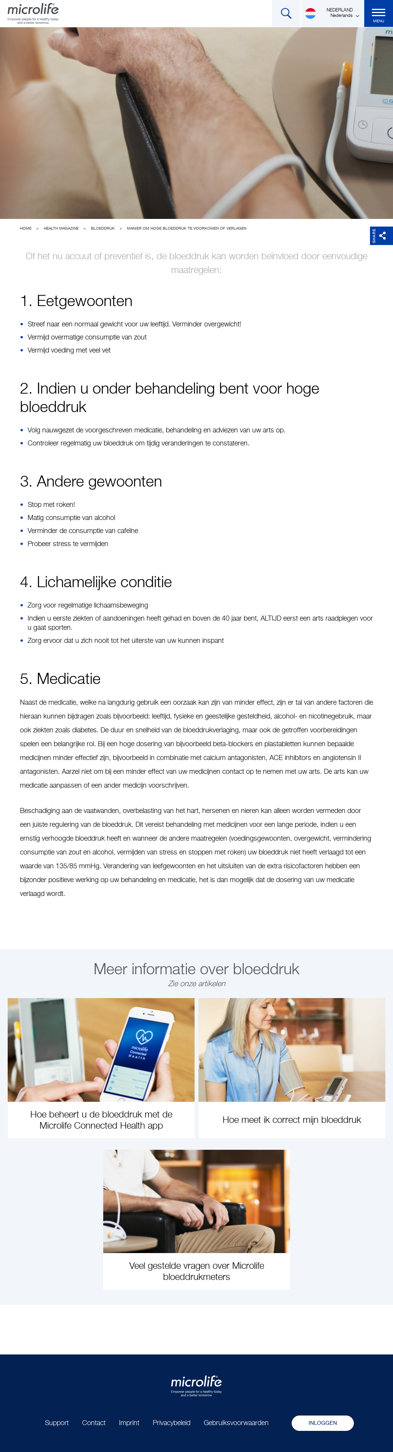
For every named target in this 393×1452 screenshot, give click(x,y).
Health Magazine (61, 228)
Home (25, 228)
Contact (94, 1423)
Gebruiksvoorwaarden (236, 1423)
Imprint (129, 1423)
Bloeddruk (103, 228)
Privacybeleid (171, 1423)
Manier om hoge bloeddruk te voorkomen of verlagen (186, 228)
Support (57, 1423)
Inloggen (323, 1423)
